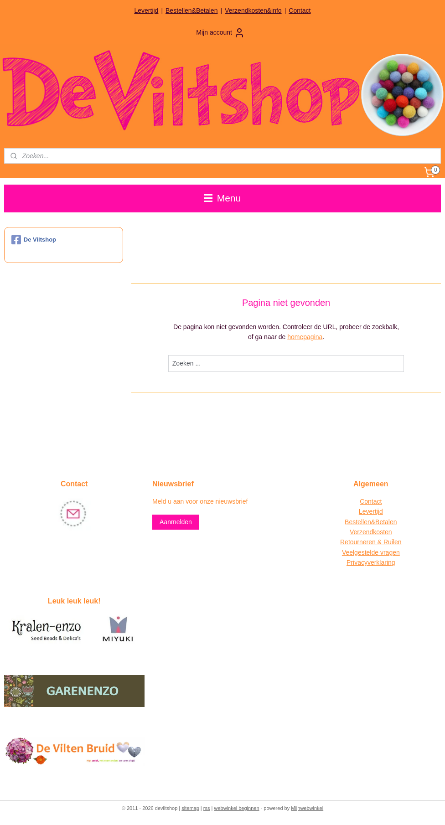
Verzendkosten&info (253, 10)
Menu (222, 198)
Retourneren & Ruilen (371, 542)
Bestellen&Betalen (191, 10)
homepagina (304, 336)
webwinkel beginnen (236, 808)
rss (206, 808)
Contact (299, 10)
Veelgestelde (360, 552)
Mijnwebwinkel (307, 808)
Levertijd (146, 10)
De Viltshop (33, 239)
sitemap (190, 808)
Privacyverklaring (371, 562)
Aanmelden (176, 522)
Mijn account (220, 32)
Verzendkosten (371, 532)
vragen (389, 552)
